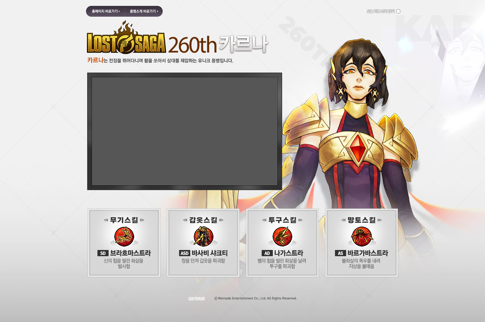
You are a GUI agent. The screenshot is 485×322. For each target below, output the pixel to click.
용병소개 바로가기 (143, 11)
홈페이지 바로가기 (105, 11)
